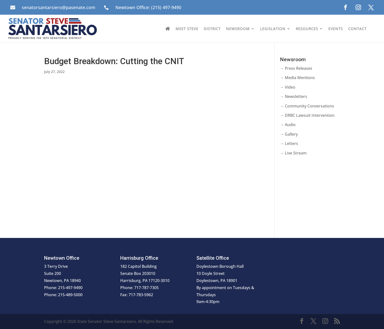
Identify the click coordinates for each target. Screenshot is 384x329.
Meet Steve (187, 28)
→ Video (287, 87)
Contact (357, 28)
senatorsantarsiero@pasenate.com (58, 7)
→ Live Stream (293, 153)
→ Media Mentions (297, 77)
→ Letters (289, 143)
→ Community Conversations (307, 106)
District (212, 28)
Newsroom (238, 28)
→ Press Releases (296, 68)
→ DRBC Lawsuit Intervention (307, 115)
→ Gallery (289, 134)
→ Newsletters (293, 96)
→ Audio (288, 124)
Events (335, 28)
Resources (307, 28)
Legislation (273, 28)
